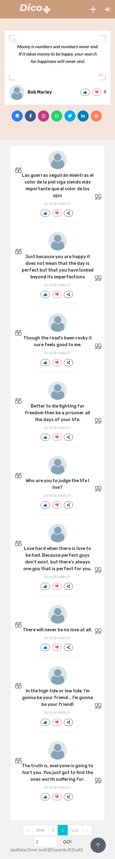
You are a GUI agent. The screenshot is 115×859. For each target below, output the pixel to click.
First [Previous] (40, 830)
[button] (93, 9)
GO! (67, 841)
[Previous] (28, 830)
